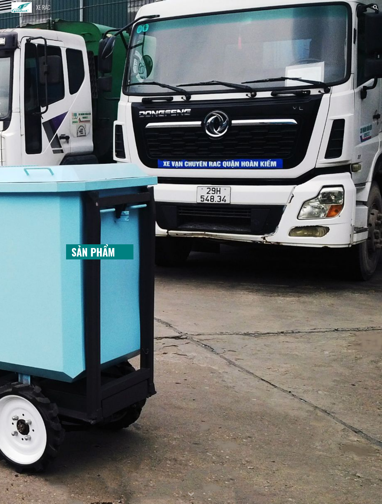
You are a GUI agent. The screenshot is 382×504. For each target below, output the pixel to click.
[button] (375, 7)
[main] (165, 252)
